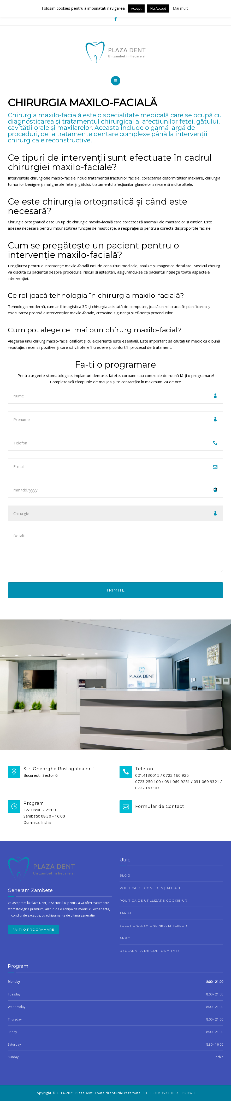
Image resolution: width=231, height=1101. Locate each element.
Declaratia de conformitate (150, 951)
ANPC (125, 938)
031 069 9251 (177, 781)
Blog (125, 875)
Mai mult (180, 8)
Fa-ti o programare (33, 929)
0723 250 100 (148, 781)
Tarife (126, 913)
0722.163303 (147, 787)
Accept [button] (136, 8)
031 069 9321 (206, 781)
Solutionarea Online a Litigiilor (153, 926)
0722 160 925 (176, 775)
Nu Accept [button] (158, 8)
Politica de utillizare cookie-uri (154, 900)
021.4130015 (147, 775)
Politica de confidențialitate (150, 888)
